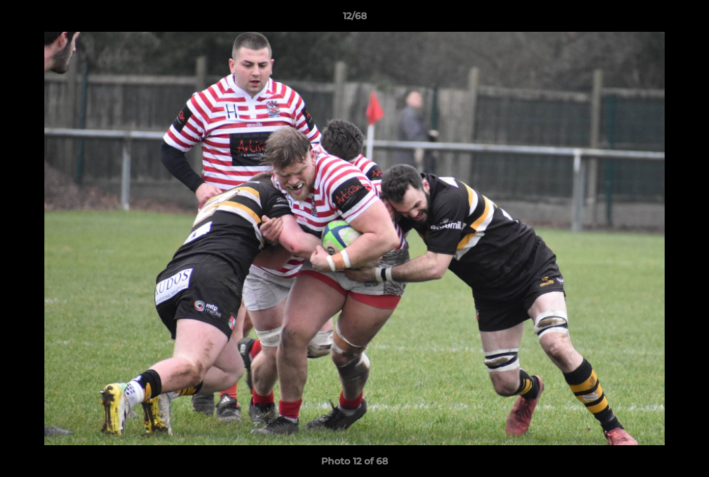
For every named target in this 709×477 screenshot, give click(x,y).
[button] (685, 19)
